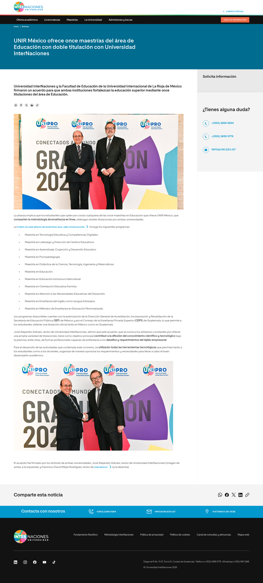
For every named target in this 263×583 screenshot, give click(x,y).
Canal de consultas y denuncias (214, 535)
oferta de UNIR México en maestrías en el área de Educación (51, 227)
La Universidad (93, 20)
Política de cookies (180, 535)
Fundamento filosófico (86, 535)
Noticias (25, 27)
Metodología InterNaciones (119, 535)
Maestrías (72, 20)
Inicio (16, 27)
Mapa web (243, 535)
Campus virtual (235, 11)
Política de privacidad (151, 535)
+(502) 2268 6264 (223, 123)
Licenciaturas (52, 20)
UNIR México (101, 467)
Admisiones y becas (120, 20)
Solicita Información (235, 20)
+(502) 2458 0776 (222, 136)
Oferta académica (27, 20)
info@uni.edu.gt (224, 149)
